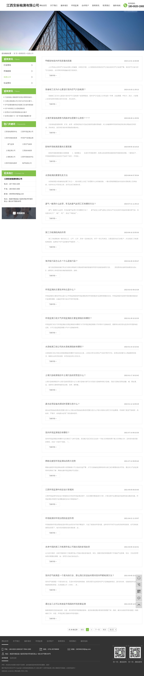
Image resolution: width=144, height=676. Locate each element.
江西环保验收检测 (10, 138)
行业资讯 (7, 65)
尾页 (104, 629)
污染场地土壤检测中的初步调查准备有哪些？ (19, 97)
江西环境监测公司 (27, 131)
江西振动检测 (27, 150)
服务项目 (64, 5)
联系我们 (106, 5)
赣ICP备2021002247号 (9, 668)
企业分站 (11, 671)
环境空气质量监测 (27, 138)
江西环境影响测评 (10, 163)
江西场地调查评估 (10, 131)
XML (26, 671)
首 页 (15, 53)
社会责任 (7, 83)
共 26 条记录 (73, 629)
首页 (82, 629)
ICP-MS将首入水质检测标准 (15, 108)
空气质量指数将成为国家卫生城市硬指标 (19, 105)
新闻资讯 (95, 5)
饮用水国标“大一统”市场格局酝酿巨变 (18, 116)
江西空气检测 (27, 144)
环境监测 (74, 5)
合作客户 (85, 5)
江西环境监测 (47, 668)
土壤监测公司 (10, 150)
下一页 (97, 629)
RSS (22, 671)
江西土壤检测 (56, 668)
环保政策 (7, 71)
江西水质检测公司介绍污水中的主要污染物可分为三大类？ (19, 101)
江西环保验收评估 (27, 157)
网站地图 (17, 671)
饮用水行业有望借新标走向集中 (16, 112)
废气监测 (11, 144)
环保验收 (62, 668)
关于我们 (53, 5)
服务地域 (116, 5)
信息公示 (30, 53)
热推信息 (4, 671)
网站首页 (43, 5)
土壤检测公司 (10, 157)
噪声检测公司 (27, 163)
